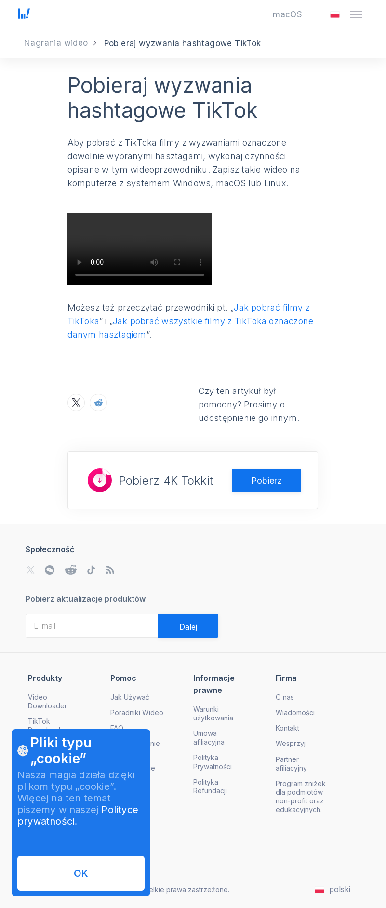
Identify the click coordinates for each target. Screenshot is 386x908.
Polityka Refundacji (210, 786)
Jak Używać (129, 697)
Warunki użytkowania (213, 713)
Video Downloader (47, 701)
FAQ (116, 728)
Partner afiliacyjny (291, 763)
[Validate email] (188, 626)
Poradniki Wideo (136, 712)
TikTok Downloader (47, 725)
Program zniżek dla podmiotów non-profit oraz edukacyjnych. (301, 796)
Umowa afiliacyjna (209, 737)
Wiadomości (295, 712)
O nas (285, 697)
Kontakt (287, 728)
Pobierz (266, 480)
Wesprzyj (291, 743)
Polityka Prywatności (212, 761)
